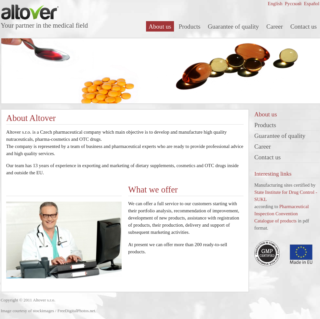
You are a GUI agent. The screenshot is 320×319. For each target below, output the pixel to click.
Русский (292, 3)
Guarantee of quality (233, 26)
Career (274, 26)
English (275, 3)
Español (311, 3)
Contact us (303, 26)
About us (160, 26)
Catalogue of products (275, 220)
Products (189, 26)
